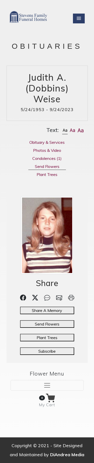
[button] (64, 130)
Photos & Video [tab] (47, 150)
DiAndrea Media (67, 454)
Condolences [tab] (47, 158)
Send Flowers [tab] (47, 166)
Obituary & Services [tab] (47, 142)
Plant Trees (47, 337)
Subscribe (47, 351)
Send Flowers (47, 324)
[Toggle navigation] (47, 385)
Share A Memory (47, 310)
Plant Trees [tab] (47, 174)
